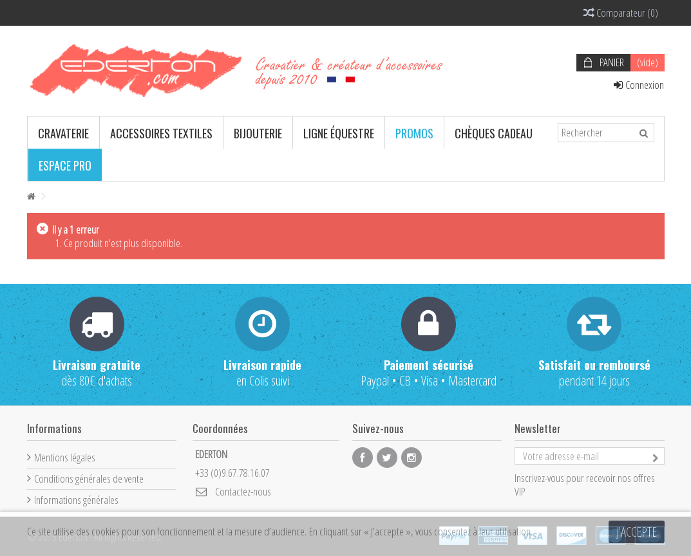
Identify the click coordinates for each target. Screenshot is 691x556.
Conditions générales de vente (89, 478)
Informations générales (76, 499)
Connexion (639, 84)
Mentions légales (64, 457)
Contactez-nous (243, 491)
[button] (63, 132)
